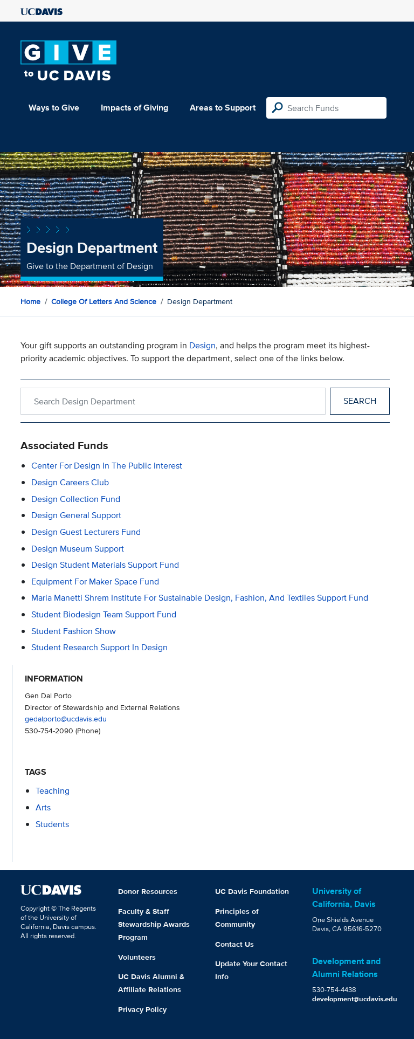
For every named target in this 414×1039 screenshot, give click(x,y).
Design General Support (76, 515)
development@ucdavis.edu (354, 999)
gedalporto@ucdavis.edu (66, 718)
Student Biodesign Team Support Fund (103, 614)
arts (43, 807)
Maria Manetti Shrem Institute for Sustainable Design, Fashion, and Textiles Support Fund (199, 597)
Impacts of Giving (134, 107)
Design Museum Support (77, 548)
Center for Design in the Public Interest (106, 465)
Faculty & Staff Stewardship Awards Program (154, 924)
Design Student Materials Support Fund (105, 565)
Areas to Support (223, 107)
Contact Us (234, 944)
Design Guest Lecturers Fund (86, 532)
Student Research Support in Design (99, 647)
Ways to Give (54, 107)
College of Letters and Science (103, 301)
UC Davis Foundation (252, 891)
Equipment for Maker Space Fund (95, 581)
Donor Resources (147, 891)
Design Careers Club (70, 482)
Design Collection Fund (75, 499)
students (52, 824)
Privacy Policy (142, 1009)
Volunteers (137, 957)
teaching (53, 791)
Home (30, 301)
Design (202, 345)
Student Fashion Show (73, 631)
